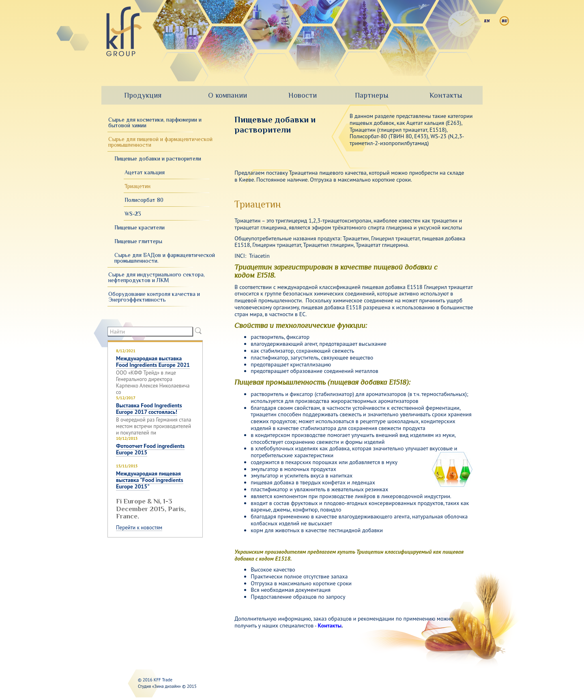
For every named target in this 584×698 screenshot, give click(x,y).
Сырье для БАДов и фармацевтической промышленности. (164, 258)
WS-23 (133, 213)
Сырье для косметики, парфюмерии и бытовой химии (155, 122)
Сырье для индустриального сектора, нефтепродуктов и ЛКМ (156, 277)
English (487, 21)
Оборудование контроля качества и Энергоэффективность (154, 297)
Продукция (142, 95)
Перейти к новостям (139, 528)
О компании (227, 95)
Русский (504, 21)
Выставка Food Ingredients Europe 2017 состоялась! (149, 408)
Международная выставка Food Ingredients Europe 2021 (153, 361)
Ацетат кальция (145, 172)
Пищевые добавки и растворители (157, 158)
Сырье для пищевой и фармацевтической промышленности (160, 142)
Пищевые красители (139, 227)
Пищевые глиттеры (138, 241)
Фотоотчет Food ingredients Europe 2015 (150, 449)
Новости (302, 95)
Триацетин (137, 186)
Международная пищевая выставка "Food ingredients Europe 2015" (149, 480)
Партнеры (372, 95)
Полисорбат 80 (144, 200)
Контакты (445, 95)
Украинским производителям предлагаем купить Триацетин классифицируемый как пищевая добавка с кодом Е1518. (349, 555)
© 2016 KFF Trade (155, 680)
